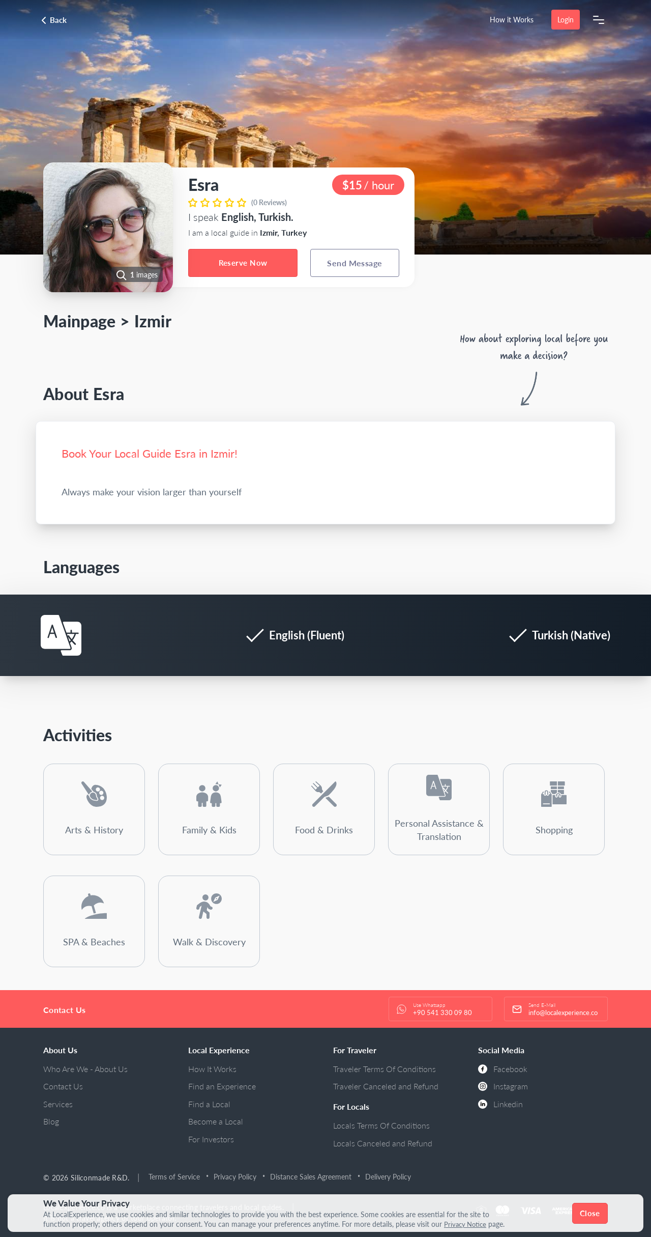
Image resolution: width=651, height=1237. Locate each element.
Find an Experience (222, 1086)
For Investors (211, 1139)
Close (590, 1213)
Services (58, 1104)
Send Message (354, 263)
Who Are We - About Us (85, 1069)
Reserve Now (243, 262)
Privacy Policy (235, 1176)
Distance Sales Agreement (311, 1176)
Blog (51, 1121)
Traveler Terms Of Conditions (384, 1069)
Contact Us (63, 1086)
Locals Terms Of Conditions (381, 1125)
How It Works (212, 1069)
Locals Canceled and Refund (382, 1143)
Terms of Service (174, 1176)
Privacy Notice (467, 1224)
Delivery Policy (388, 1176)
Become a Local (215, 1121)
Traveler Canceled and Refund (385, 1086)
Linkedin (500, 1104)
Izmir (153, 321)
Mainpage (79, 321)
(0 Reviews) (269, 202)
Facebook (502, 1069)
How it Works (512, 19)
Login (565, 19)
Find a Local (209, 1104)
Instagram (503, 1086)
